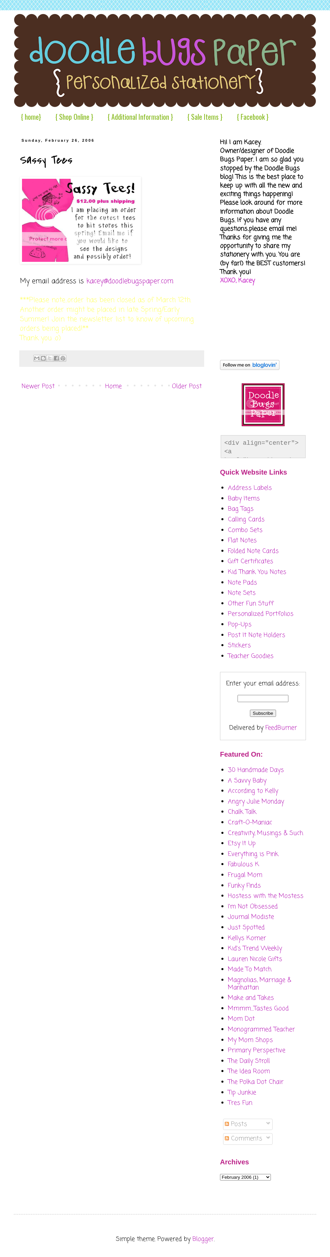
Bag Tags (241, 509)
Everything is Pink (253, 854)
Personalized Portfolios (261, 614)
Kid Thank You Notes (257, 572)
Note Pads (242, 582)
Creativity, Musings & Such (265, 833)
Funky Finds (244, 886)
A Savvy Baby (247, 780)
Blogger (203, 1239)
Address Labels (250, 488)
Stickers (239, 645)
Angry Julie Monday (256, 801)
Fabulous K (243, 864)
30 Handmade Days (256, 770)
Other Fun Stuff (251, 603)
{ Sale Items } (204, 117)
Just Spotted (246, 927)
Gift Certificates (250, 561)
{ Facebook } (252, 117)
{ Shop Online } (74, 117)
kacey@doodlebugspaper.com (130, 281)
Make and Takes (251, 998)
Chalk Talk (242, 812)
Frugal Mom (245, 875)
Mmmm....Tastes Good (258, 1008)
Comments (243, 1138)
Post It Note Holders (256, 635)
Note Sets (242, 593)
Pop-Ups (240, 624)
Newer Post (38, 386)
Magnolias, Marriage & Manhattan (259, 983)
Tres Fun (240, 1103)
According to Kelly (253, 791)
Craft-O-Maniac (250, 822)
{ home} (31, 117)
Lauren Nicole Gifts (255, 959)
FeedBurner (281, 728)
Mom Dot (241, 1019)
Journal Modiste (251, 917)
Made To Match (250, 969)
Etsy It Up (242, 843)
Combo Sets (245, 530)
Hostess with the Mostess (266, 896)
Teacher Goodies (251, 656)
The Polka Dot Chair (256, 1082)
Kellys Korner (247, 938)
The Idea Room (249, 1071)
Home (113, 386)
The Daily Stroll (249, 1061)
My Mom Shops (250, 1040)
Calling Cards (246, 519)
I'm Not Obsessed (253, 906)
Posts (236, 1124)
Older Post (187, 386)
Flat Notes (242, 540)
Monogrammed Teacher (261, 1029)
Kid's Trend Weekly (255, 948)
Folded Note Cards (253, 551)
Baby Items (244, 498)
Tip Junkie (242, 1092)
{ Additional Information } (140, 117)
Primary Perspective (256, 1050)
